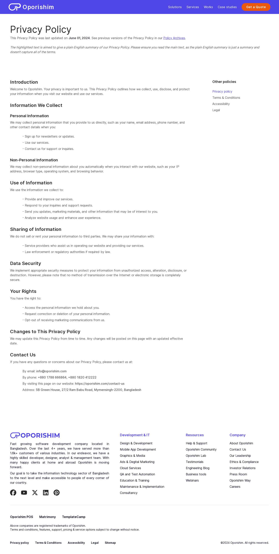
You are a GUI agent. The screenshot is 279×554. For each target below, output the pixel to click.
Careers (235, 487)
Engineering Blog (197, 468)
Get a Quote (256, 7)
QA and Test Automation (137, 474)
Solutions (175, 7)
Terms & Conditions (226, 98)
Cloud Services (130, 468)
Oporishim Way (240, 480)
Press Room (238, 474)
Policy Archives (174, 38)
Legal (216, 110)
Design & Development (136, 443)
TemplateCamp (73, 517)
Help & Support (196, 443)
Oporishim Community (201, 449)
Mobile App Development (138, 449)
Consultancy (129, 493)
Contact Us (238, 449)
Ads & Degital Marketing (137, 462)
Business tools (196, 474)
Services (193, 7)
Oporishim (85, 462)
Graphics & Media (132, 456)
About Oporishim (241, 443)
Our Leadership (240, 456)
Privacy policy (222, 91)
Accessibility (221, 104)
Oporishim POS (21, 517)
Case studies (227, 7)
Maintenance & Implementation (142, 487)
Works (208, 7)
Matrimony (47, 517)
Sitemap (110, 542)
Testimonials (194, 462)
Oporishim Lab (196, 456)
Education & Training (134, 480)
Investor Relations (243, 468)
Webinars (192, 480)
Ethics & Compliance (244, 462)
